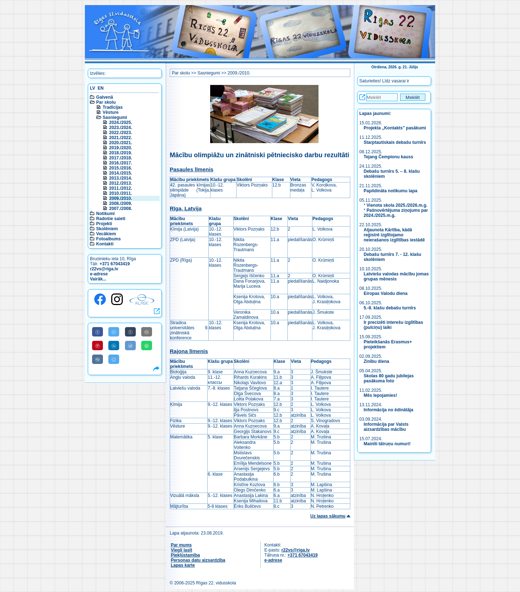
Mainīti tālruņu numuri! (387, 443)
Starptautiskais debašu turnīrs (395, 142)
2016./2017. (120, 163)
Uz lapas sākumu (327, 516)
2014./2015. (120, 173)
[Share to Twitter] (113, 331)
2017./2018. (120, 157)
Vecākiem (106, 233)
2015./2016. (120, 168)
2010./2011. (120, 193)
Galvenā (104, 97)
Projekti (104, 223)
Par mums (181, 545)
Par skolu (106, 102)
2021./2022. (120, 137)
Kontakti (104, 243)
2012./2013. (120, 183)
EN (101, 88)
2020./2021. (120, 142)
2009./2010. (120, 198)
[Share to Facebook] (97, 331)
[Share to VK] (97, 359)
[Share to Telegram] (113, 359)
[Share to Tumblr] (130, 331)
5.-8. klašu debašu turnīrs (390, 307)
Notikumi (105, 213)
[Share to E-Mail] (146, 331)
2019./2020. (120, 147)
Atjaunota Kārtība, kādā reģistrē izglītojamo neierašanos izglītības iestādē (394, 235)
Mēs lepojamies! (380, 395)
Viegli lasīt (181, 550)
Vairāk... (98, 279)
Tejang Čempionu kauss (388, 156)
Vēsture (110, 112)
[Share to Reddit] (130, 345)
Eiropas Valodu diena (385, 293)
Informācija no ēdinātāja (388, 409)
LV (92, 88)
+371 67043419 (115, 263)
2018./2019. (120, 152)
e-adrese (99, 273)
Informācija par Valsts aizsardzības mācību (386, 427)
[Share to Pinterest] (97, 345)
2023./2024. (120, 127)
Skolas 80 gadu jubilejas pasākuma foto (389, 378)
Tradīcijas (112, 107)
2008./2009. (120, 203)
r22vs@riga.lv (104, 268)
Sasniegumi (115, 117)
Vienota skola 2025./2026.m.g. (397, 205)
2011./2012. (120, 188)
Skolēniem (107, 228)
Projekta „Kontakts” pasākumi (395, 127)
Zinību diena (376, 361)
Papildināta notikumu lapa (390, 190)
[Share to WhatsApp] (146, 345)
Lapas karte (183, 565)
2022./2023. (120, 132)
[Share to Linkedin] (113, 345)
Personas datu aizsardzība (198, 560)
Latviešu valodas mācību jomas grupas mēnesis (396, 276)
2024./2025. (120, 122)
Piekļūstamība (185, 555)
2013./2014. (120, 178)
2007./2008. (120, 208)
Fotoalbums (108, 238)
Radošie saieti (110, 218)
